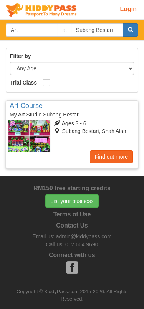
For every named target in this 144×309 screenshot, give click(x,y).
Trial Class (23, 83)
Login (128, 9)
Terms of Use (72, 214)
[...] (32, 30)
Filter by (20, 56)
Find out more (111, 157)
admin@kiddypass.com (84, 236)
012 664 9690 (81, 244)
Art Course (26, 106)
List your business (71, 201)
